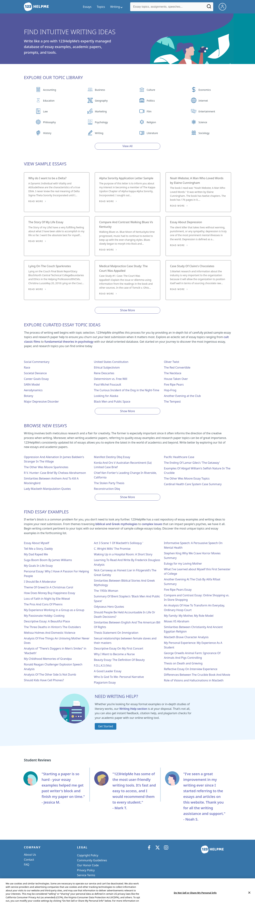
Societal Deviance (35, 373)
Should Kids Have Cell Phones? (44, 680)
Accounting (49, 89)
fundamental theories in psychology (69, 342)
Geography (101, 100)
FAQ (26, 864)
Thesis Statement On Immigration (116, 633)
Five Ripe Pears (174, 384)
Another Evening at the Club (182, 396)
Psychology (101, 122)
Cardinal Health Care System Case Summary (193, 484)
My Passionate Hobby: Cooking (44, 616)
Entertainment (207, 111)
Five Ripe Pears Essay (178, 590)
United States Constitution (111, 362)
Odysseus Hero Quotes (109, 607)
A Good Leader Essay (107, 671)
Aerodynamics (33, 390)
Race (27, 367)
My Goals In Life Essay (38, 566)
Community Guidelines (92, 860)
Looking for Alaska (106, 396)
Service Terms (86, 875)
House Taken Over (176, 379)
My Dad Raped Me (36, 554)
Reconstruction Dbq (107, 489)
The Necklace (172, 373)
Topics (101, 7)
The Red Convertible (177, 367)
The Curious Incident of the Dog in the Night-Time (126, 390)
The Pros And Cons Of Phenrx (43, 604)
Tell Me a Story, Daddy (38, 549)
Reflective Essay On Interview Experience (190, 669)
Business (100, 89)
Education (49, 100)
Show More (127, 310)
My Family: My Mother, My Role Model (189, 616)
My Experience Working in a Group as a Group (54, 610)
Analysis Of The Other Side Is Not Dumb (50, 674)
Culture (151, 89)
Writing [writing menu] (115, 7)
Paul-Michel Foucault (107, 384)
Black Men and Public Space (112, 401)
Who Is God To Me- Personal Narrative (119, 677)
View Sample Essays (45, 164)
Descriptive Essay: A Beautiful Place (47, 621)
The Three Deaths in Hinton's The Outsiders (52, 627)
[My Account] (224, 6)
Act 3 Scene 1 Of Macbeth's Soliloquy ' (118, 543)
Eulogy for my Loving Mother (183, 563)
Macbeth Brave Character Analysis (186, 637)
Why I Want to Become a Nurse (114, 654)
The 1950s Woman (106, 591)
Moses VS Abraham (176, 621)
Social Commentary (36, 362)
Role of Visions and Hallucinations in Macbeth (193, 680)
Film (149, 111)
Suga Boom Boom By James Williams (48, 560)
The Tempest (172, 401)
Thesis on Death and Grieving (183, 663)
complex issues (152, 524)
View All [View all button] (128, 146)
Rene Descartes (104, 373)
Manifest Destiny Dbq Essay (112, 457)
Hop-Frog (170, 390)
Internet (203, 100)
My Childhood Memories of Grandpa (48, 659)
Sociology (204, 133)
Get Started (105, 726)
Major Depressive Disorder (41, 401)
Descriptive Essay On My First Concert (118, 648)
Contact (29, 860)
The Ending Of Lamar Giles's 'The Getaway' (192, 463)
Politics (151, 100)
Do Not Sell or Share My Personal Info (101, 880)
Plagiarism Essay (105, 682)
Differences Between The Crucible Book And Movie (197, 675)
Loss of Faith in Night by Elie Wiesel (47, 599)
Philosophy (49, 122)
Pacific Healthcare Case (179, 457)
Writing (99, 133)
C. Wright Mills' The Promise (112, 549)
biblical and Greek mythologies (116, 524)
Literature (152, 133)
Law (45, 111)
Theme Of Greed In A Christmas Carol (48, 587)
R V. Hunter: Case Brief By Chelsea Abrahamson (55, 473)
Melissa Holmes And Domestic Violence (49, 633)
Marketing (101, 111)
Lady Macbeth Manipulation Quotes (47, 489)
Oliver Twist (171, 362)
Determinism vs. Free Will (110, 379)
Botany (28, 396)
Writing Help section (133, 709)
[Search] (209, 7)
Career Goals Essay (36, 379)
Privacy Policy (86, 870)
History (47, 133)
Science (203, 122)
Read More (35, 201)
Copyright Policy (87, 855)
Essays (87, 7)
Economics (205, 89)
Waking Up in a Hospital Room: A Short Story (123, 554)
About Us (30, 855)
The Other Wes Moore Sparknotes (46, 467)
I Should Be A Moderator (40, 582)
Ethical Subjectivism (107, 367)
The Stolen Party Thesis (109, 483)
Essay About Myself (36, 543)
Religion (151, 122)
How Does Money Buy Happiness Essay (49, 593)
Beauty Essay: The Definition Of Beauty (119, 660)
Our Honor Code (88, 865)
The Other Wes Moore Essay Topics (187, 478)
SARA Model (32, 384)
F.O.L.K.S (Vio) (102, 665)
